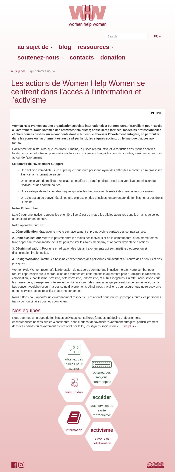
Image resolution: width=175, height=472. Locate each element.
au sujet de (35, 47)
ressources (95, 47)
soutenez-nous (40, 57)
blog (65, 47)
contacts (82, 57)
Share (156, 113)
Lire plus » (129, 326)
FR (159, 38)
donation (112, 57)
